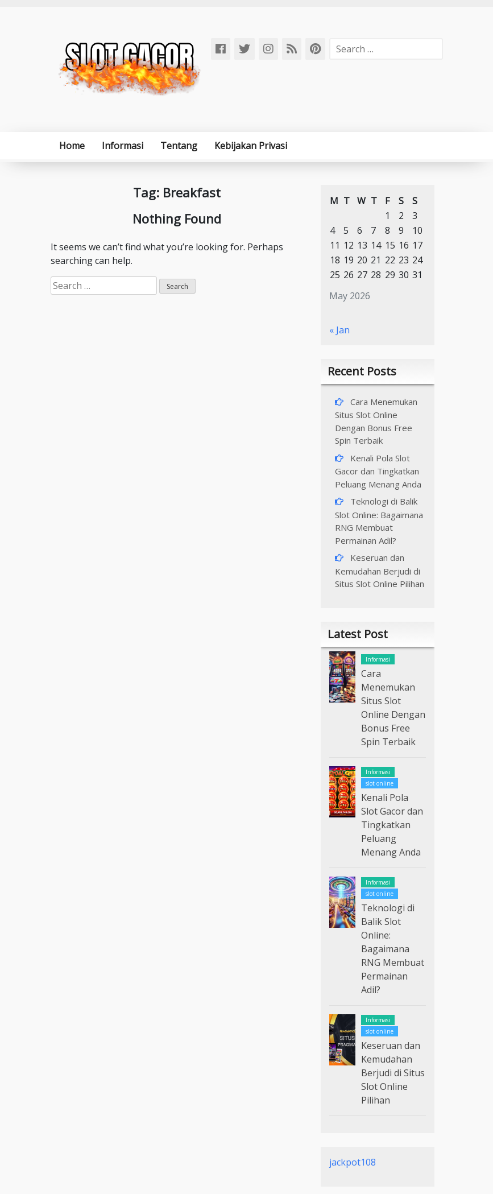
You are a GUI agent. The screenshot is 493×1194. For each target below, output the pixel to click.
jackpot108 (352, 1162)
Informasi (122, 145)
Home (72, 145)
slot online (379, 783)
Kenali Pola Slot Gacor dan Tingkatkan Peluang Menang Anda (378, 471)
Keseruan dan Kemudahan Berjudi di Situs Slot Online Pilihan (379, 570)
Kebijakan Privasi (250, 145)
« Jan (339, 330)
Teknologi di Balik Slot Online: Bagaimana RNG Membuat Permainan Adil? (392, 949)
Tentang (178, 145)
